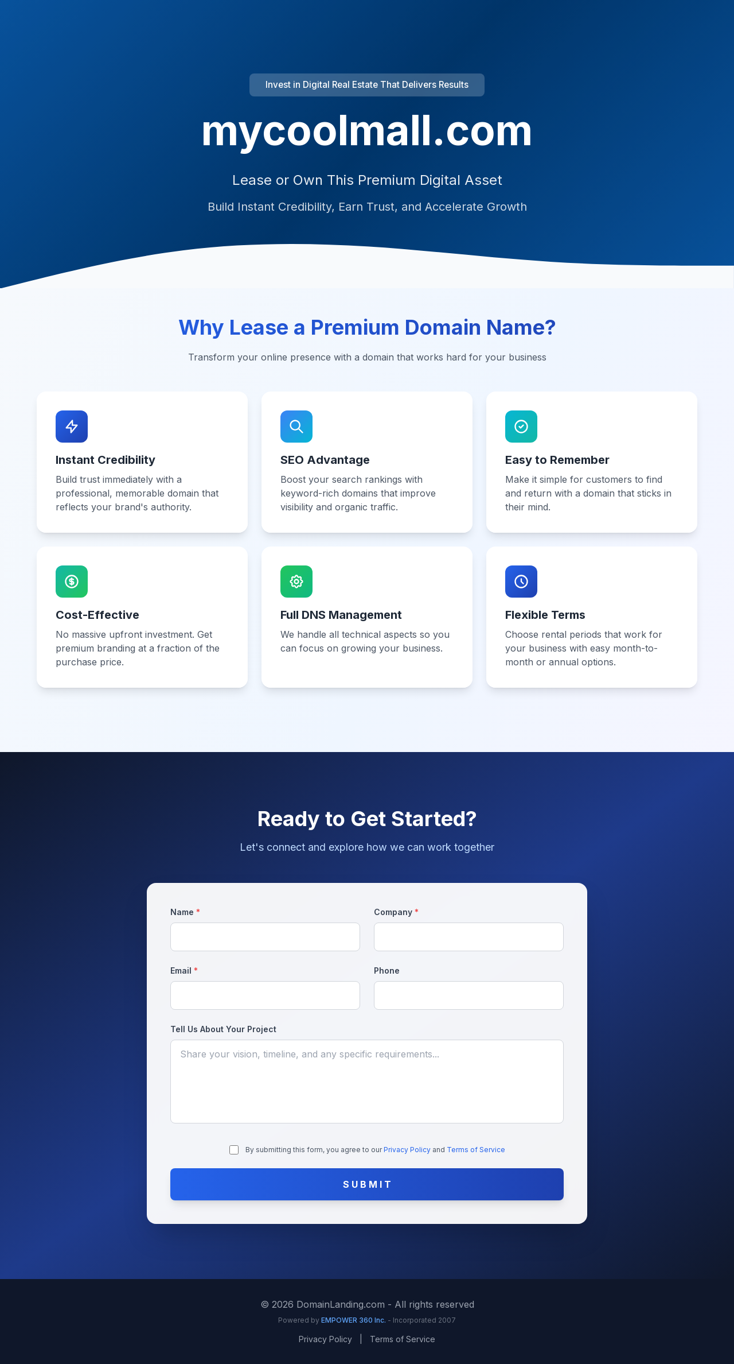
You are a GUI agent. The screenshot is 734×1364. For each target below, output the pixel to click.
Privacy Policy (408, 1149)
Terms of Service (476, 1149)
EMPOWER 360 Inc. (354, 1320)
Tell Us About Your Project (223, 1029)
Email (184, 970)
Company (396, 912)
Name (185, 912)
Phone (387, 970)
